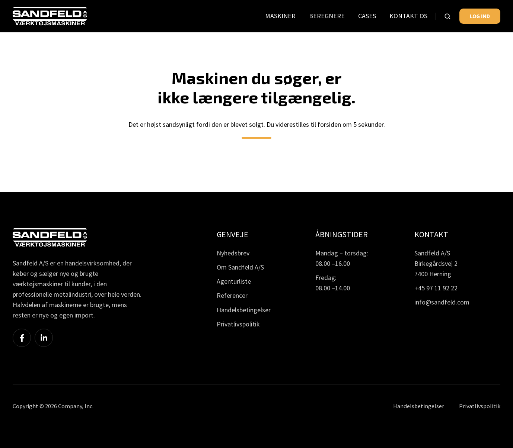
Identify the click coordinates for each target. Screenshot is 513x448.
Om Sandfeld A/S (240, 267)
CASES (367, 16)
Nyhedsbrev (233, 253)
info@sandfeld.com (441, 302)
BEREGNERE (327, 16)
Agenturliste (234, 281)
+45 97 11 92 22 (436, 288)
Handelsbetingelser (244, 310)
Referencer (232, 295)
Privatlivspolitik (238, 324)
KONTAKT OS (408, 16)
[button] (447, 16)
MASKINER (280, 16)
